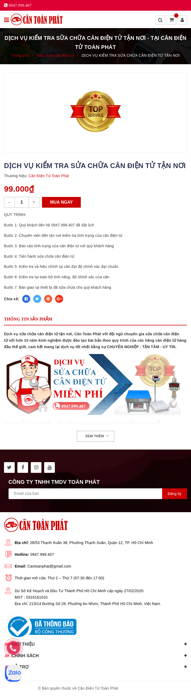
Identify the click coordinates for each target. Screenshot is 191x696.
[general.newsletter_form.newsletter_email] (98, 493)
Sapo (148, 688)
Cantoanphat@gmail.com (49, 566)
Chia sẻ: (11, 299)
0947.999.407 (42, 554)
